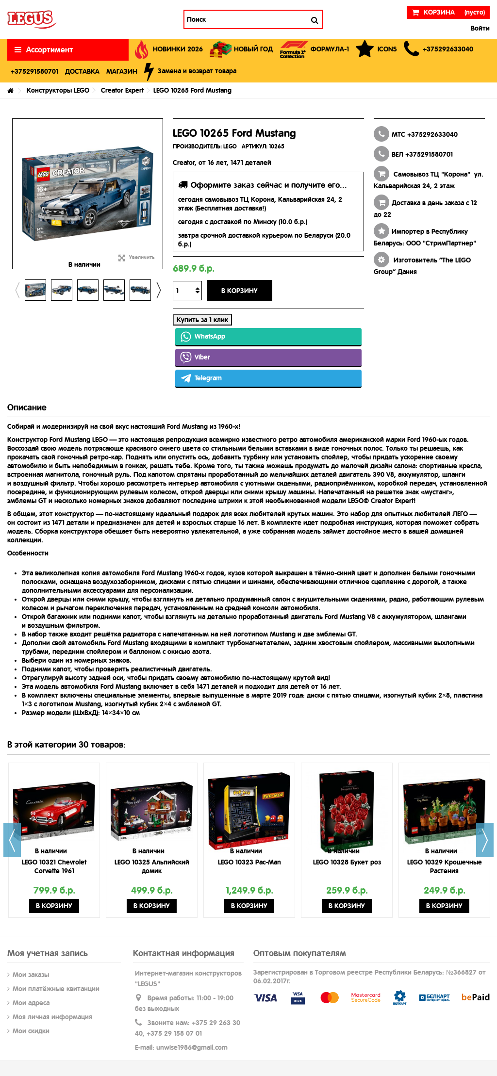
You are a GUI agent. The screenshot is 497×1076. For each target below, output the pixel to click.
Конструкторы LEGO (58, 90)
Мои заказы (31, 974)
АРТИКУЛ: (254, 146)
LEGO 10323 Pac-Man (249, 862)
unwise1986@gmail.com (192, 1047)
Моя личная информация (52, 1017)
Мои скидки (31, 1031)
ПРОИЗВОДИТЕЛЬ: (197, 146)
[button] (438, 50)
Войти (479, 28)
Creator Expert (122, 90)
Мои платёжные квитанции (56, 989)
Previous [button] (17, 290)
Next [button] (158, 290)
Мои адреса (31, 1003)
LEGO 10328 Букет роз (347, 862)
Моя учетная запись (47, 953)
